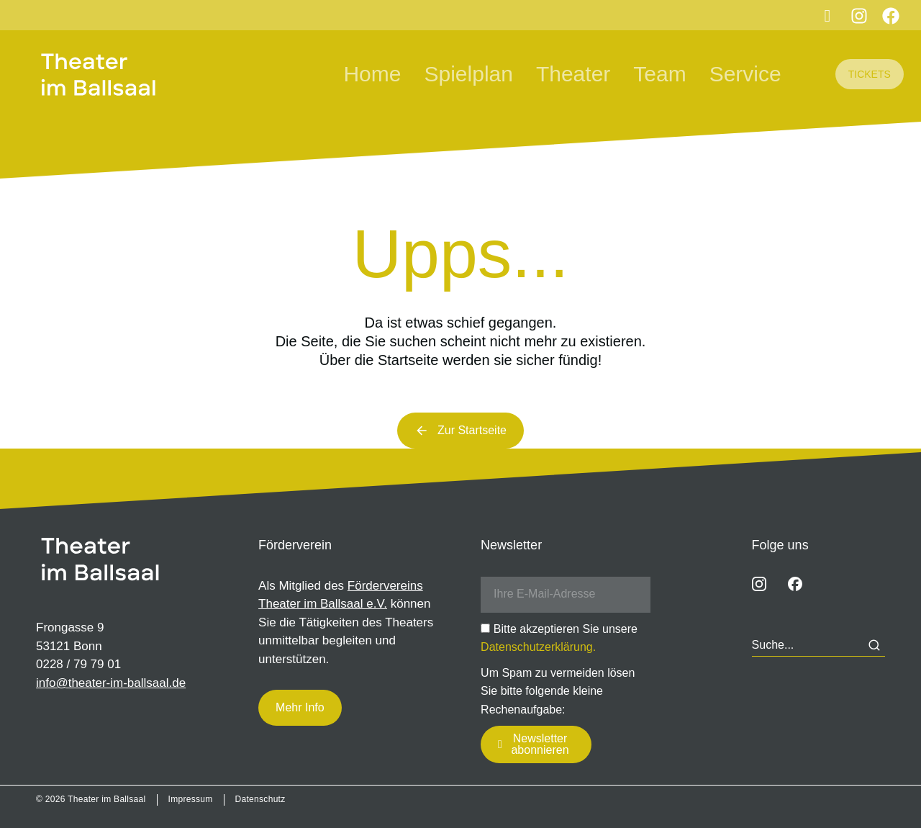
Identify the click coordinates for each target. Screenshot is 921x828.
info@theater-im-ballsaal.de (111, 683)
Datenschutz (260, 799)
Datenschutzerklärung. (538, 647)
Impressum (190, 799)
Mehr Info (300, 707)
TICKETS (869, 74)
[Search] (874, 645)
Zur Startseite (460, 430)
